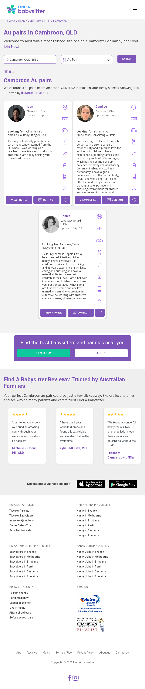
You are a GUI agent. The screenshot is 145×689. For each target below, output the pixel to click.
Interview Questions (21, 520)
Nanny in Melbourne (89, 515)
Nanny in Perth (85, 525)
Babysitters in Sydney (22, 551)
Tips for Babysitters (21, 515)
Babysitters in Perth (21, 566)
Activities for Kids (20, 530)
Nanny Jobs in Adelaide (91, 576)
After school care (20, 612)
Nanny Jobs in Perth (89, 566)
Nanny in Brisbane (88, 520)
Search (22, 21)
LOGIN (101, 353)
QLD (47, 21)
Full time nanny (18, 592)
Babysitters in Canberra (23, 571)
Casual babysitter (20, 602)
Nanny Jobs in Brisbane (91, 561)
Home (11, 21)
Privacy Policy (85, 652)
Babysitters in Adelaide (23, 576)
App (18, 652)
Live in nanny (17, 607)
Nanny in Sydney (87, 510)
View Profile (19, 199)
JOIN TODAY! (44, 353)
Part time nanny (19, 597)
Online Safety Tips (20, 525)
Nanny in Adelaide (88, 535)
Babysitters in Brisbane (23, 561)
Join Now (11, 46)
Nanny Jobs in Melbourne (92, 556)
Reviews (32, 652)
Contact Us (122, 652)
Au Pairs (35, 21)
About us (104, 652)
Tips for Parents (19, 510)
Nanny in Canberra (88, 530)
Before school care (21, 617)
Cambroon (60, 21)
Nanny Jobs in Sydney (90, 551)
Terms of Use (64, 652)
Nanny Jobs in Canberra (91, 571)
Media (46, 652)
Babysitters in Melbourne (24, 556)
